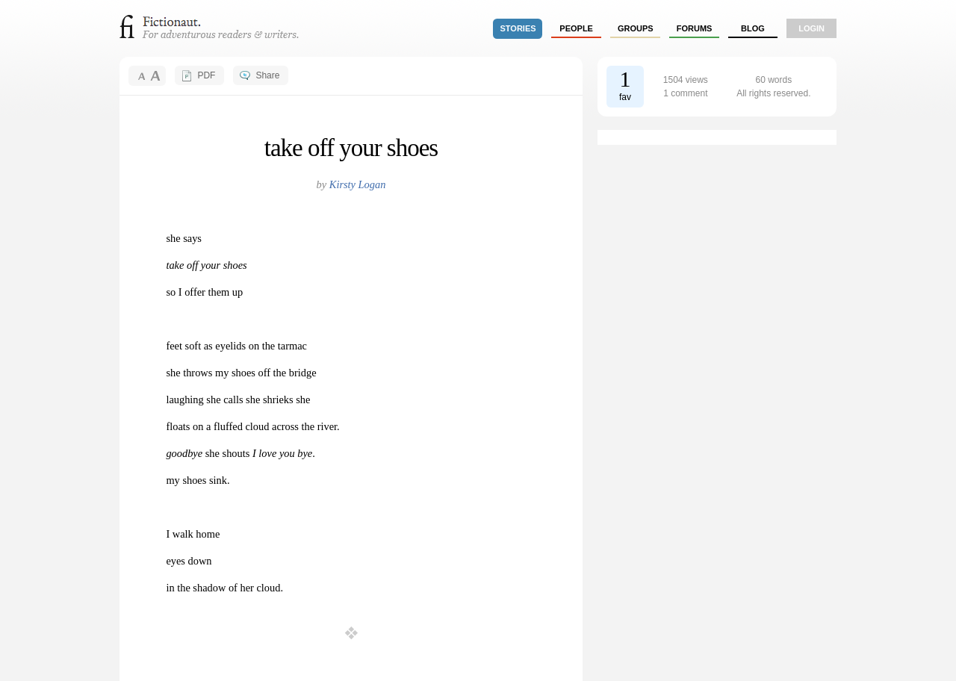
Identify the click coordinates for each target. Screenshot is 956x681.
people (576, 28)
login (811, 28)
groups (636, 28)
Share (267, 75)
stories (518, 28)
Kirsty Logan (357, 184)
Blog (753, 28)
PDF (206, 75)
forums (695, 28)
